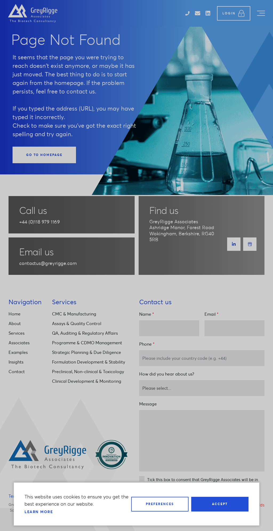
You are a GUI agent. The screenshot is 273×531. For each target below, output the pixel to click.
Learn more (39, 511)
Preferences (160, 504)
